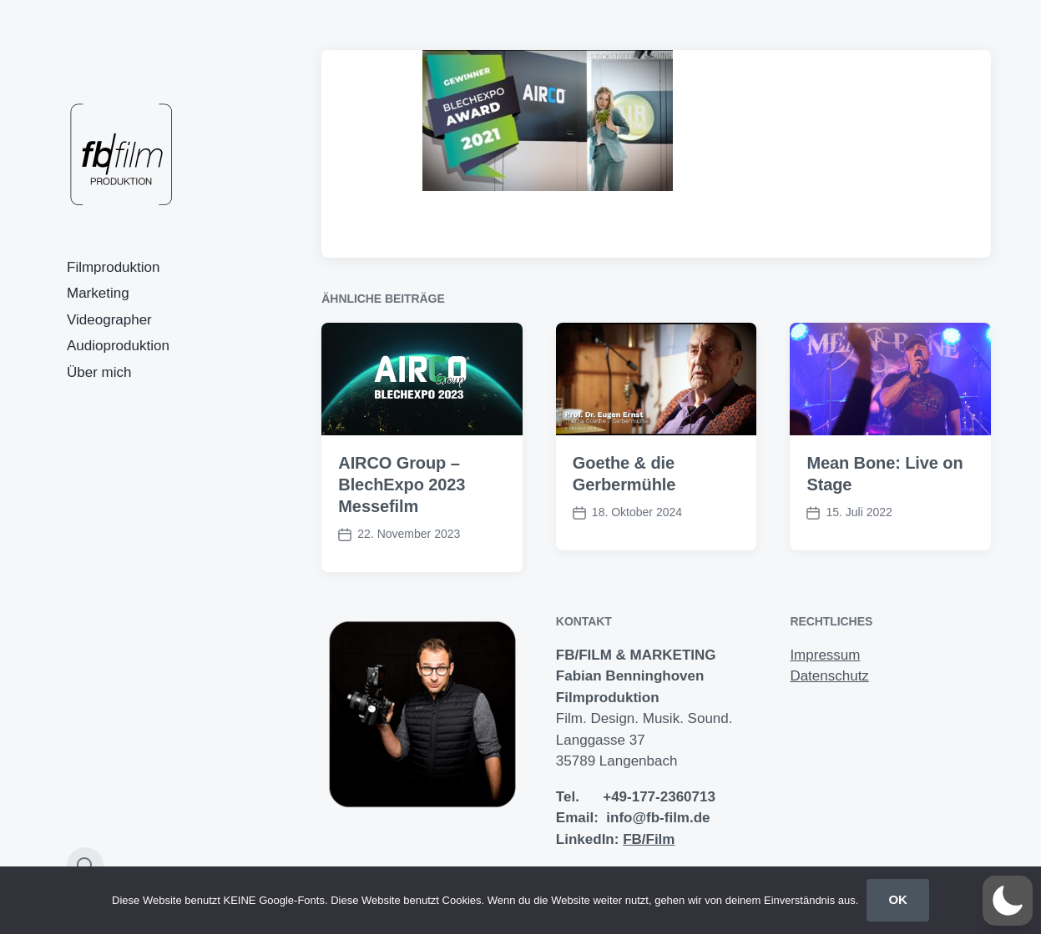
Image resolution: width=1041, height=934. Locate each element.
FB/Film (649, 839)
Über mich (99, 372)
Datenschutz (829, 676)
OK (897, 899)
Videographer (109, 320)
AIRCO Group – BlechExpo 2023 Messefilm (401, 484)
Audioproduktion (118, 346)
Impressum (825, 655)
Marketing (98, 293)
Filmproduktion (113, 267)
